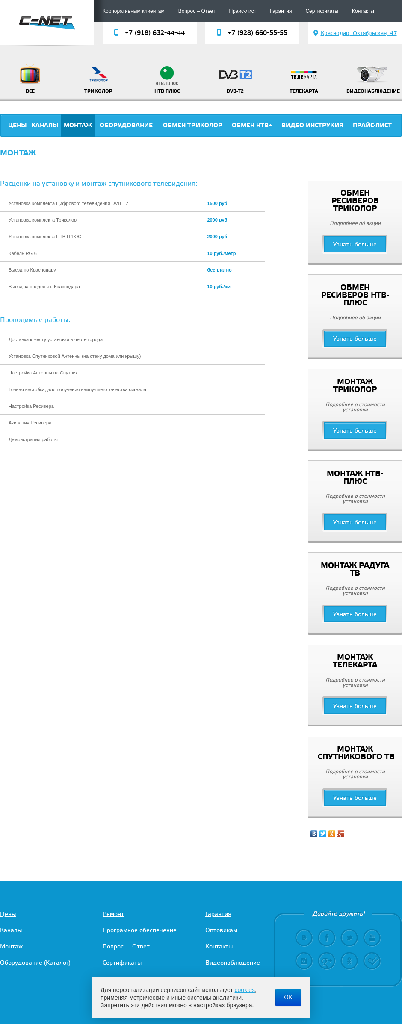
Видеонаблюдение (232, 963)
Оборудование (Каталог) (35, 963)
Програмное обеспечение (140, 930)
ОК (288, 997)
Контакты (363, 11)
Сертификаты (321, 11)
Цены (17, 125)
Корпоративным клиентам (134, 11)
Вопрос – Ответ (197, 11)
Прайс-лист (242, 11)
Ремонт (113, 914)
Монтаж (78, 125)
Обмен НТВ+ (252, 125)
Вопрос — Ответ (126, 947)
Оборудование (126, 125)
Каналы (45, 125)
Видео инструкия (312, 125)
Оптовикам (221, 930)
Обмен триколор (192, 125)
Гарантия (281, 11)
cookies (245, 989)
